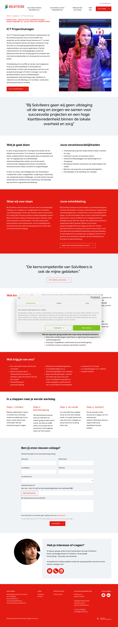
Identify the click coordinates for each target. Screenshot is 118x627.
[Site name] (14, 6)
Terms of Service (64, 518)
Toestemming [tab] (30, 303)
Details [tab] (59, 303)
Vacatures (102, 9)
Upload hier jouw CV (28, 485)
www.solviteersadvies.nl (14, 601)
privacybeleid (60, 515)
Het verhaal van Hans (57, 280)
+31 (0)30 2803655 (80, 609)
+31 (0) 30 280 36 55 (105, 3)
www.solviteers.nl (12, 598)
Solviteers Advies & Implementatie (34, 9)
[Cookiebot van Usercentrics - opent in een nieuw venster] (92, 297)
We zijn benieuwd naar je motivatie (33, 498)
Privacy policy (58, 594)
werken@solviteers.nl (60, 554)
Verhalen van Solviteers (77, 9)
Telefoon (61, 468)
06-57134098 (82, 554)
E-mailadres (25, 468)
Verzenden (56, 523)
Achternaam (62, 459)
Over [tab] (87, 303)
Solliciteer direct (16, 89)
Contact (40, 596)
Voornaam (24, 459)
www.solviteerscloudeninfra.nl (16, 603)
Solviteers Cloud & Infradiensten (57, 9)
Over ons (90, 9)
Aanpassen (59, 328)
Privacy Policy (54, 518)
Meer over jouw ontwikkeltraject (76, 245)
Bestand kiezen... (30, 493)
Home (8, 16)
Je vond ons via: (26, 476)
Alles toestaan (86, 328)
